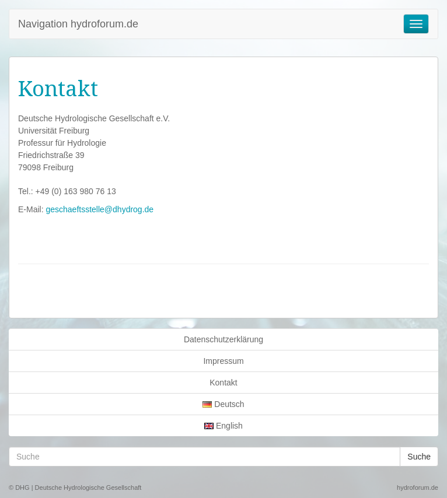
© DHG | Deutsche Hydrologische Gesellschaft (75, 487)
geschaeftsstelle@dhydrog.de (99, 209)
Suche (419, 456)
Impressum (223, 361)
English (223, 425)
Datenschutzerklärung (223, 339)
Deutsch (223, 404)
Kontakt (223, 382)
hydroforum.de (417, 487)
